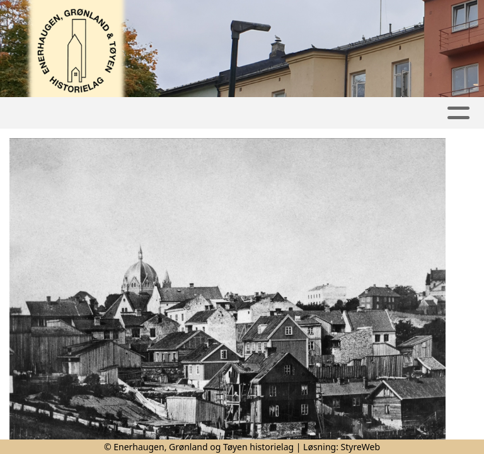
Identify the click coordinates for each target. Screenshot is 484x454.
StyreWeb (361, 447)
